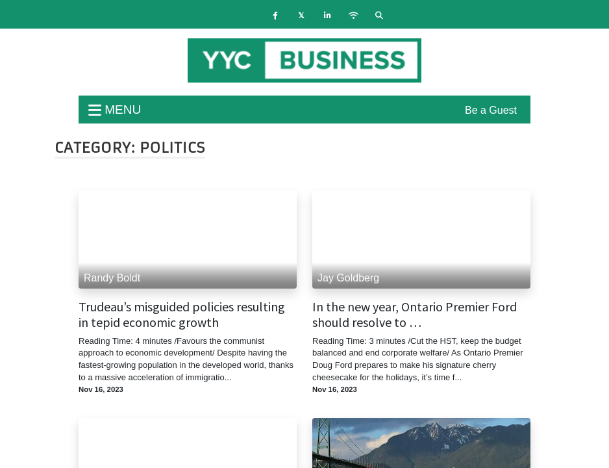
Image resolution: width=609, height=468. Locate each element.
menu (114, 109)
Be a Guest (491, 110)
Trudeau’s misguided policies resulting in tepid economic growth (182, 314)
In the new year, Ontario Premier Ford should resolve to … (414, 314)
